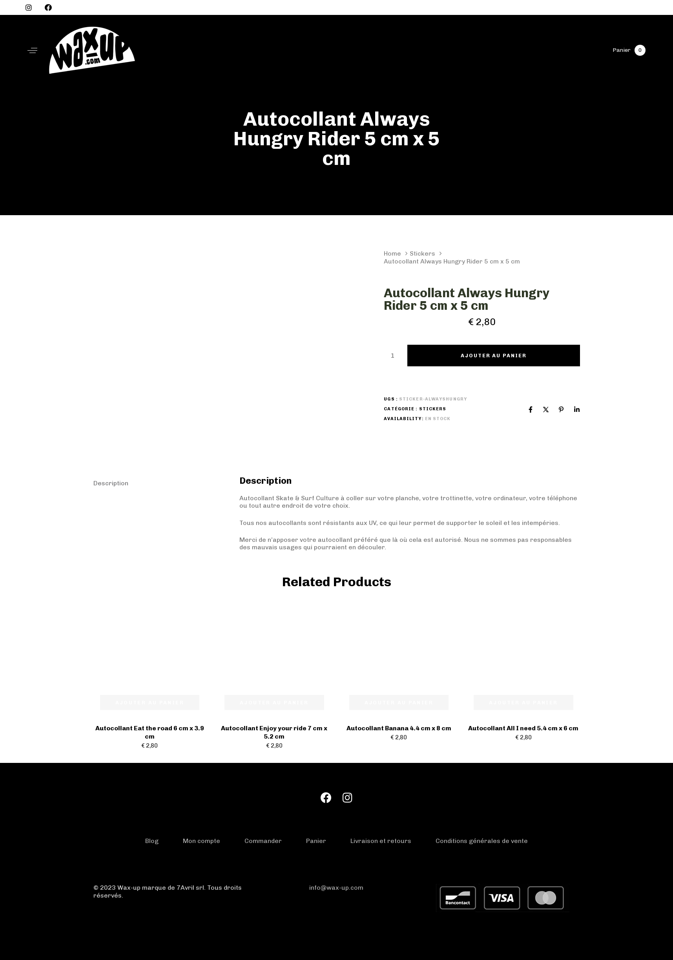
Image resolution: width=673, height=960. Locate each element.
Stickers (422, 253)
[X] (546, 409)
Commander (263, 841)
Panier (316, 841)
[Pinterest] (561, 409)
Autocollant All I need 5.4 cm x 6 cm (523, 728)
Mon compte (201, 841)
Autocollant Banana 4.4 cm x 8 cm (399, 728)
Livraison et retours (380, 841)
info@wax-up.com (336, 887)
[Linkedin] (577, 409)
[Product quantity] (392, 356)
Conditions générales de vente (482, 841)
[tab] (160, 483)
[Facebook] (530, 409)
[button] (32, 50)
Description (110, 483)
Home (392, 253)
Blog (152, 841)
